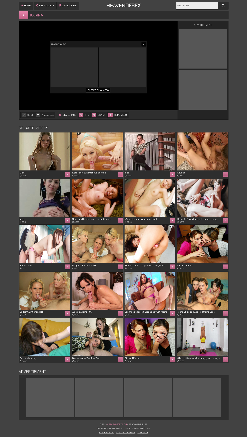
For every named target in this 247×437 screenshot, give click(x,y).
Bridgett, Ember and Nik (84, 265)
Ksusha (181, 172)
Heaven (123, 5)
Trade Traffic (106, 432)
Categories (67, 5)
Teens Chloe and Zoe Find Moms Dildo (196, 311)
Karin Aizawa (26, 265)
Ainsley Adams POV (82, 311)
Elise (22, 172)
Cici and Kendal (185, 265)
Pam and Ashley (28, 358)
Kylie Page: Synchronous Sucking (89, 172)
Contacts (143, 432)
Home (26, 5)
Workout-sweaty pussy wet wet (141, 219)
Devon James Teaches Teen (86, 358)
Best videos (45, 5)
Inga (127, 172)
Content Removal (125, 432)
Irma (22, 219)
